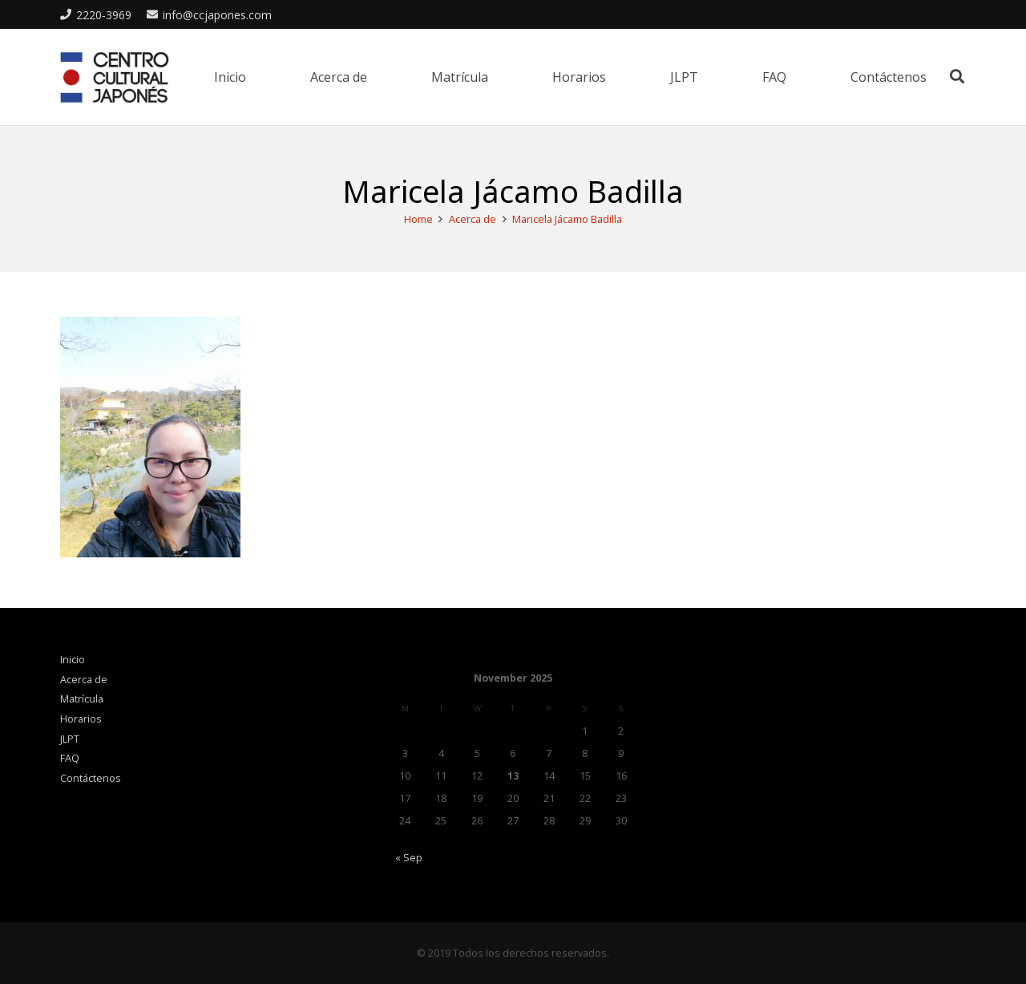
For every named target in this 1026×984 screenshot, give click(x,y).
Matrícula (81, 699)
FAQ (69, 758)
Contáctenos (90, 778)
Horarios (81, 719)
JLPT (69, 739)
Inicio (72, 659)
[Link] (114, 77)
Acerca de (83, 679)
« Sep (408, 858)
